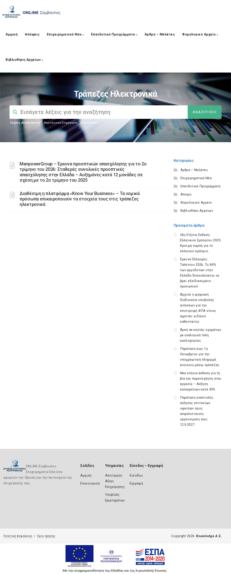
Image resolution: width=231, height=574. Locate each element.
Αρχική (12, 34)
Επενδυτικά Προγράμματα (114, 34)
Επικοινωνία (90, 483)
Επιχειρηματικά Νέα (65, 34)
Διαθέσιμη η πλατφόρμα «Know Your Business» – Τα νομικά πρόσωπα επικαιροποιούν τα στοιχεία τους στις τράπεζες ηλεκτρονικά (80, 199)
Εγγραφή (136, 483)
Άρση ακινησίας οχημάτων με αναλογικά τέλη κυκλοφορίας (200, 335)
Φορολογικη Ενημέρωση (61, 122)
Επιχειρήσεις (90, 122)
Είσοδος (136, 475)
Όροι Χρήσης (46, 536)
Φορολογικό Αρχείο (200, 34)
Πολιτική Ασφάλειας (17, 536)
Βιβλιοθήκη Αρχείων (24, 60)
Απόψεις (32, 34)
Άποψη (186, 194)
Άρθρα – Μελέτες (160, 34)
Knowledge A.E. (209, 536)
